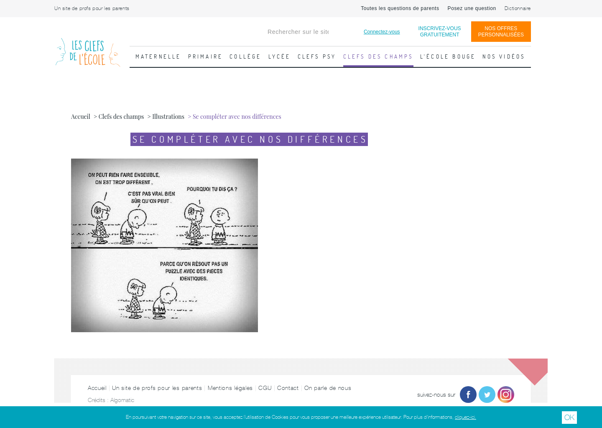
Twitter (487, 394)
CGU (264, 387)
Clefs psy (317, 56)
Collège (245, 56)
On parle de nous (327, 387)
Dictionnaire (518, 8)
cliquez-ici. (465, 417)
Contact (288, 387)
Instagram (505, 394)
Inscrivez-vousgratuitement (439, 32)
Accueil (97, 387)
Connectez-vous (382, 32)
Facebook (468, 394)
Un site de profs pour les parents (92, 8)
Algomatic (122, 400)
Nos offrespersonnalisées (501, 32)
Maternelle (158, 56)
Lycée (279, 56)
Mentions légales (230, 387)
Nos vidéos (503, 56)
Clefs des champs (378, 56)
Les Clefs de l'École (87, 46)
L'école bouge (448, 56)
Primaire (205, 56)
